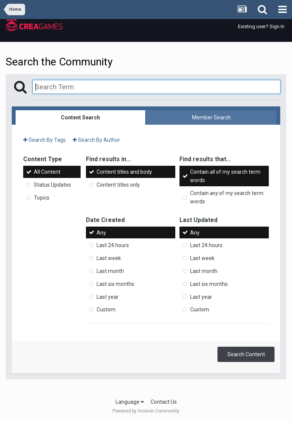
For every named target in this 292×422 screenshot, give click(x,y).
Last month (110, 271)
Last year (108, 296)
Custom (106, 309)
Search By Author (96, 140)
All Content (47, 172)
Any (101, 232)
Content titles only (118, 185)
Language (130, 402)
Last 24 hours (113, 245)
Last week (109, 258)
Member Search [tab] (211, 117)
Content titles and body (124, 172)
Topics (41, 198)
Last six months (115, 284)
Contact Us (164, 402)
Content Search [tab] (80, 117)
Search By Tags (44, 140)
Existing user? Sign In (261, 26)
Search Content (246, 354)
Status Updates (52, 185)
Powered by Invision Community (146, 411)
